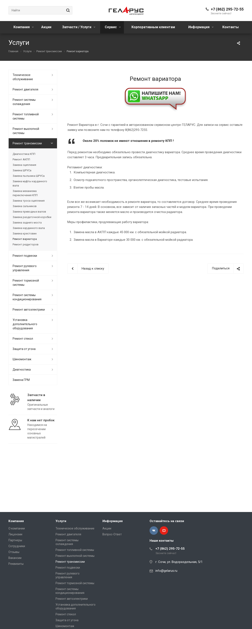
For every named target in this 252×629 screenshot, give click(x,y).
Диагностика (22, 369)
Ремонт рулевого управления (25, 268)
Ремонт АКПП (21, 159)
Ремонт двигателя (25, 89)
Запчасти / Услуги (78, 27)
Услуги (61, 521)
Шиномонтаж (22, 359)
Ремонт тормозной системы (26, 282)
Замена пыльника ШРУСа (29, 175)
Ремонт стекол (23, 338)
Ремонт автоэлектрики (29, 309)
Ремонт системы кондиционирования (27, 297)
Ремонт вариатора (25, 239)
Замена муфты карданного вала (30, 183)
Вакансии (14, 558)
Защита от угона (24, 349)
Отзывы (13, 552)
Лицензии (15, 534)
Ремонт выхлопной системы (26, 131)
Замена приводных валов (29, 211)
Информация (201, 27)
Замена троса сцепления (29, 200)
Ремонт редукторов (25, 244)
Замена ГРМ (21, 380)
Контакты (230, 27)
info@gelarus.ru (166, 571)
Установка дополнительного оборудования (25, 324)
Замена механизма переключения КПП (25, 193)
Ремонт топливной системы (26, 116)
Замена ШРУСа (22, 170)
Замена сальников (25, 206)
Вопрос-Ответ (112, 534)
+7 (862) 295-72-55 (227, 9)
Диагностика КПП (24, 154)
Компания (23, 27)
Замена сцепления (24, 164)
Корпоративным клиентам (153, 27)
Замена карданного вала (29, 228)
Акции (46, 27)
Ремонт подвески (25, 255)
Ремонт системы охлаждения (24, 102)
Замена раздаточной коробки (32, 217)
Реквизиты (16, 563)
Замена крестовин (25, 233)
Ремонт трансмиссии (27, 143)
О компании (16, 528)
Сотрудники (16, 546)
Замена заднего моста (27, 222)
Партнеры (15, 540)
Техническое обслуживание (23, 77)
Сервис (113, 27)
